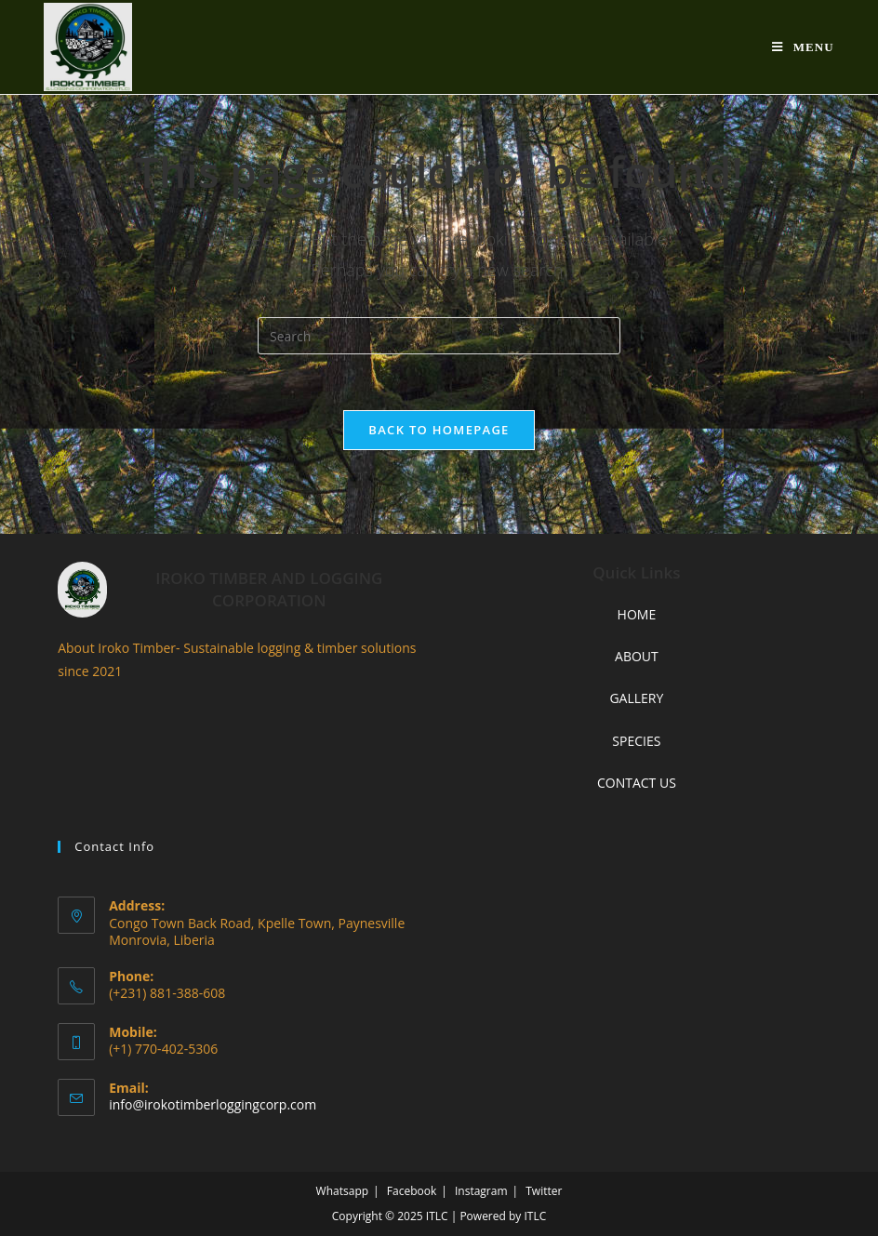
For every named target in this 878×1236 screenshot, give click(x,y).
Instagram (481, 1191)
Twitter (543, 1191)
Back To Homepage (438, 429)
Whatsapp (342, 1191)
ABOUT (636, 656)
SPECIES (636, 741)
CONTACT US (636, 782)
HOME (637, 614)
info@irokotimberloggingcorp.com (212, 1104)
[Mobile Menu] (803, 47)
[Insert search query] (439, 335)
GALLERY (636, 698)
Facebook (411, 1191)
